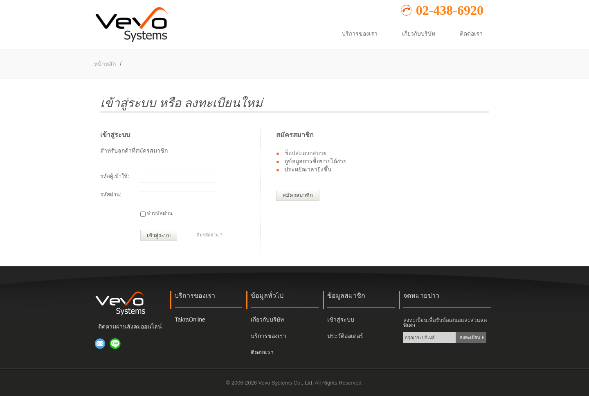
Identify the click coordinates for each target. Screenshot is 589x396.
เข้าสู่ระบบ (159, 235)
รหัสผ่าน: (110, 194)
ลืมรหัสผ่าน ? (210, 234)
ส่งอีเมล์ (100, 344)
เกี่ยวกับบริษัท (267, 319)
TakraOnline (190, 319)
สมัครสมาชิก (298, 195)
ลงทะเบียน (470, 337)
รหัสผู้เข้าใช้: (114, 176)
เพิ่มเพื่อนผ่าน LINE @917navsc (115, 344)
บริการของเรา (268, 336)
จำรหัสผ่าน (160, 213)
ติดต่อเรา (262, 352)
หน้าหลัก (105, 64)
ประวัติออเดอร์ (345, 336)
